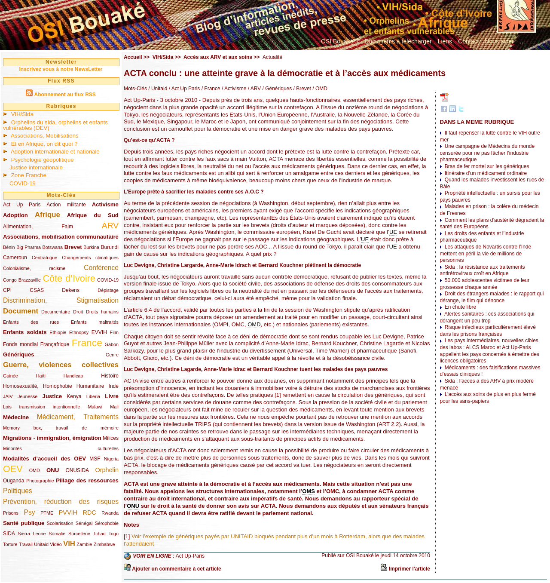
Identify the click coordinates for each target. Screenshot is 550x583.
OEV (13, 468)
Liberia (93, 396)
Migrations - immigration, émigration (52, 438)
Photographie (40, 480)
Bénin (9, 247)
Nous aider (499, 41)
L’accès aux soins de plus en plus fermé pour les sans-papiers (487, 397)
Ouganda (13, 481)
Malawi (95, 406)
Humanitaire (90, 386)
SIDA (9, 534)
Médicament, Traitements (78, 416)
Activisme (105, 204)
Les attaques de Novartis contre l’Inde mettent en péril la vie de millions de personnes (485, 253)
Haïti (41, 375)
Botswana (53, 247)
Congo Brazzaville (22, 279)
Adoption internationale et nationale (55, 151)
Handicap (73, 375)
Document (20, 311)
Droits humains (102, 311)
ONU (52, 470)
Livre (112, 396)
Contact (468, 41)
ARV (110, 225)
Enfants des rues (31, 322)
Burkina (91, 247)
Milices (111, 438)
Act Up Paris (21, 205)
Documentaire (55, 311)
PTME (46, 512)
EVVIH (99, 332)
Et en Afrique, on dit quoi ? (44, 144)
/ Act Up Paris (183, 89)
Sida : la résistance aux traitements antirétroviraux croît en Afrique (482, 270)
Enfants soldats (25, 332)
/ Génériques (276, 89)
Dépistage (108, 290)
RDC (89, 512)
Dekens (70, 290)
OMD (34, 470)
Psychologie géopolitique (42, 159)
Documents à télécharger (397, 41)
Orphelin (107, 469)
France (87, 342)
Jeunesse (27, 396)
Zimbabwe (104, 544)
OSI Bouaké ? (339, 41)
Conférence (101, 267)
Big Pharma (28, 247)
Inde (114, 386)
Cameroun (15, 258)
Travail (26, 544)
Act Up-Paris (190, 556)
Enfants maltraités (95, 322)
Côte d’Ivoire (69, 278)
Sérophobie (107, 523)
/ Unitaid (157, 89)
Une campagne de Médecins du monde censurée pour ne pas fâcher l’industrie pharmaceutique (487, 153)
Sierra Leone (32, 533)
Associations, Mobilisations (45, 135)
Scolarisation (60, 523)
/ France (210, 89)
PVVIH (68, 512)
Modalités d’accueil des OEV (44, 458)
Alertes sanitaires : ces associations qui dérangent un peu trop (487, 317)
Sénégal (84, 523)
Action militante (66, 205)
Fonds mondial (20, 344)
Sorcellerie (79, 533)
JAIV (8, 396)
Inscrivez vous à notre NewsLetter (60, 69)
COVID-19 (22, 183)
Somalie (57, 533)
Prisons (10, 512)
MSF (94, 459)
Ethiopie (57, 332)
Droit (78, 311)
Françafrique (54, 344)
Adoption (15, 215)
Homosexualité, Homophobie (37, 386)
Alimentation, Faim (38, 227)
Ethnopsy (79, 332)
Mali (114, 406)
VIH (69, 544)
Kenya (74, 396)
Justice (52, 396)
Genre (112, 354)
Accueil (133, 57)
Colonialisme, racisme (34, 268)
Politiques (17, 490)
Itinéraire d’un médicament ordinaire (486, 173)
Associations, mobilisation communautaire (61, 236)
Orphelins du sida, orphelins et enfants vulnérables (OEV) (55, 125)
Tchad (99, 533)
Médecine (16, 417)
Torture (10, 544)
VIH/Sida (22, 114)
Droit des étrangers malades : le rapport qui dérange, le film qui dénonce (492, 297)
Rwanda (110, 512)
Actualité (272, 57)
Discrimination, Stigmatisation (61, 300)
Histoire (110, 376)
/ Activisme (233, 89)
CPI (7, 290)
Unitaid (41, 544)
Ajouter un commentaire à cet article (176, 569)
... (522, 41)
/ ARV (253, 89)
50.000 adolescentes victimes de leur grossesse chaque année (484, 283)
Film (114, 332)
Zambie (84, 544)
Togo (113, 533)
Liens (445, 41)
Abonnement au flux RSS (64, 95)
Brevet (73, 247)
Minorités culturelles (61, 448)
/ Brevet (301, 89)
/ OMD (319, 89)
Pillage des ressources (87, 480)
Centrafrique (44, 257)
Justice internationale (36, 167)
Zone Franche (28, 175)
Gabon (112, 344)
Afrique (47, 215)
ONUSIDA (77, 470)
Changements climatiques (90, 257)
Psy (29, 512)
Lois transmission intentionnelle (41, 406)
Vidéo (55, 544)
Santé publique (23, 523)
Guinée (10, 375)
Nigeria (111, 458)
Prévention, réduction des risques (61, 501)
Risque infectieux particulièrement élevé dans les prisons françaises (487, 330)
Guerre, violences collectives (61, 365)
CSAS (37, 290)
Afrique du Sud (93, 215)
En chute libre (460, 307)
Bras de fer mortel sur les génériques (487, 166)
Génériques (18, 354)
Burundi (110, 247)
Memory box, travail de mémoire (61, 427)
